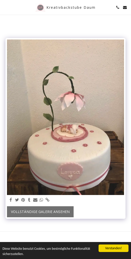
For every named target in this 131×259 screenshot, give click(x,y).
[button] (5, 7)
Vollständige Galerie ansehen (40, 211)
